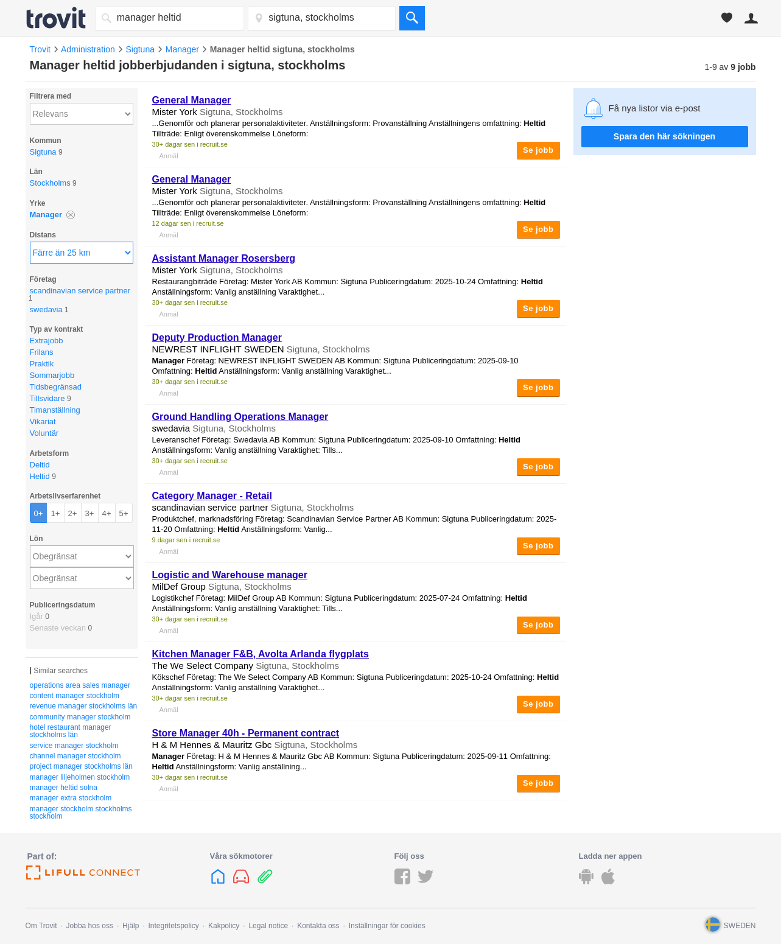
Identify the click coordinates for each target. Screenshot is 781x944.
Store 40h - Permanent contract (246, 733)
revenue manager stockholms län (84, 706)
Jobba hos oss (89, 925)
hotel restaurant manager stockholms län (70, 731)
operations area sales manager (80, 685)
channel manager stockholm (75, 756)
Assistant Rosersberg (224, 258)
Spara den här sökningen (664, 136)
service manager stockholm (74, 745)
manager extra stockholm (71, 798)
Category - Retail (212, 496)
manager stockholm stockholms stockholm (81, 812)
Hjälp (130, 925)
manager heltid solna (63, 787)
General (191, 100)
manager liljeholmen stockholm (80, 777)
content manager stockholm (74, 695)
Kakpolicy (223, 925)
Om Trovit (41, 925)
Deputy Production (217, 337)
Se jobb (538, 150)
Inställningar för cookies (387, 925)
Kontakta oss (318, 925)
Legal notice (268, 925)
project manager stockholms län (81, 766)
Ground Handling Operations (240, 416)
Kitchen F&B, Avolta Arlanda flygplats (260, 654)
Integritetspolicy (174, 925)
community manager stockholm (80, 717)
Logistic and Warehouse (229, 575)
